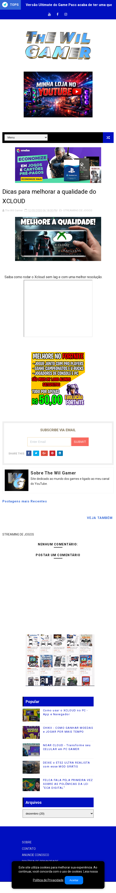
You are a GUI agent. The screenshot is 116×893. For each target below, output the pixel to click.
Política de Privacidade (48, 880)
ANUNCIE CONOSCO (35, 855)
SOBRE (27, 842)
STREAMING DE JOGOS (77, 210)
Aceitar (74, 880)
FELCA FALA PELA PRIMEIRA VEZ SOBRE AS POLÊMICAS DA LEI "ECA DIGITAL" (68, 783)
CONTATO (29, 848)
